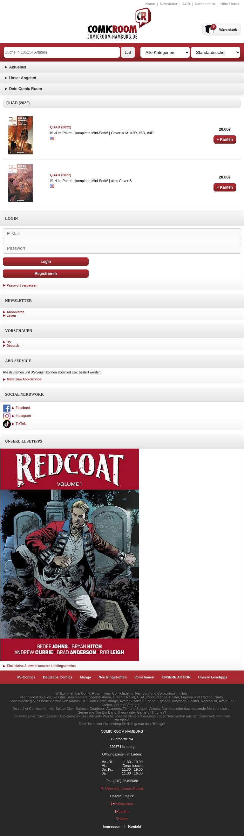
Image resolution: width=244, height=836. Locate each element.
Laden (122, 811)
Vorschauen (144, 677)
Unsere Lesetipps (212, 677)
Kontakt (134, 826)
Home (150, 4)
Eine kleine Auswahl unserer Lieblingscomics (39, 666)
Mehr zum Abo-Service (22, 379)
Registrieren (46, 273)
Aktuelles (17, 67)
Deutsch (13, 345)
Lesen (11, 315)
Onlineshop (122, 804)
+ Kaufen (225, 139)
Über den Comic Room (122, 788)
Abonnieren (15, 312)
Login (46, 261)
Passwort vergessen (22, 285)
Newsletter (169, 4)
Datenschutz (205, 4)
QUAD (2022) (60, 127)
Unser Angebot (23, 78)
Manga (85, 677)
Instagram (17, 416)
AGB (186, 4)
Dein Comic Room (25, 89)
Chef (122, 819)
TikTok (14, 423)
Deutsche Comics (57, 677)
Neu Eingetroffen (112, 677)
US (9, 342)
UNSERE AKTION (176, 677)
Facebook (16, 408)
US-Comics (26, 677)
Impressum (112, 826)
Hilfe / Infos (229, 4)
